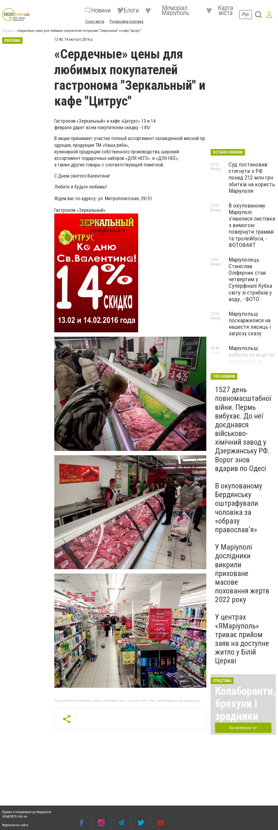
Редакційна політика (126, 21)
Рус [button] (245, 14)
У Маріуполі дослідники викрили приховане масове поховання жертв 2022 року (242, 573)
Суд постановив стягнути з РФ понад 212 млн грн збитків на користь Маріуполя (252, 177)
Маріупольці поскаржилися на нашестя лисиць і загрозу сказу (250, 324)
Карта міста (220, 10)
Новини (98, 10)
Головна (8, 31)
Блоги (128, 10)
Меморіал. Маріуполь (167, 10)
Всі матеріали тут (243, 728)
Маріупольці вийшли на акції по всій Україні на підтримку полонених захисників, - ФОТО (251, 364)
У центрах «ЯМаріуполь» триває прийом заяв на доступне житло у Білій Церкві (242, 638)
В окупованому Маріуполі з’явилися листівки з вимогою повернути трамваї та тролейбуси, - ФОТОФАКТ (252, 225)
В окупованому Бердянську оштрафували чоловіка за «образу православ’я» (238, 507)
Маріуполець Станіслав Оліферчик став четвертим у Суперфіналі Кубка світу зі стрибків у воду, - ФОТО (250, 279)
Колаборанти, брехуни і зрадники (245, 704)
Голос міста (94, 21)
